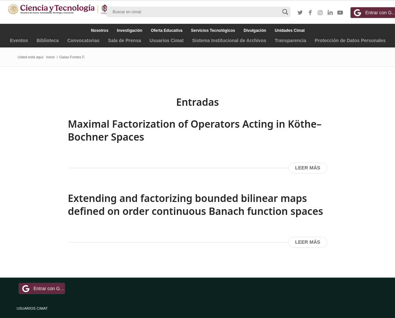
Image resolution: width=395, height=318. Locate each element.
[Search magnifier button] (285, 12)
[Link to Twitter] (300, 13)
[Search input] (195, 12)
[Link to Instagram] (320, 13)
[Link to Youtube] (340, 13)
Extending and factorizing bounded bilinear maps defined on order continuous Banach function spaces (195, 204)
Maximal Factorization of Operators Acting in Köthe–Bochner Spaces (195, 130)
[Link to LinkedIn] (330, 13)
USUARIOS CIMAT (32, 308)
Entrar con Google (43, 288)
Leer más (307, 167)
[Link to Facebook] (310, 13)
